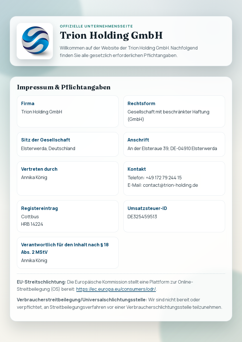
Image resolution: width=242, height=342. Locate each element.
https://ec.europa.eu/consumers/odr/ (116, 289)
